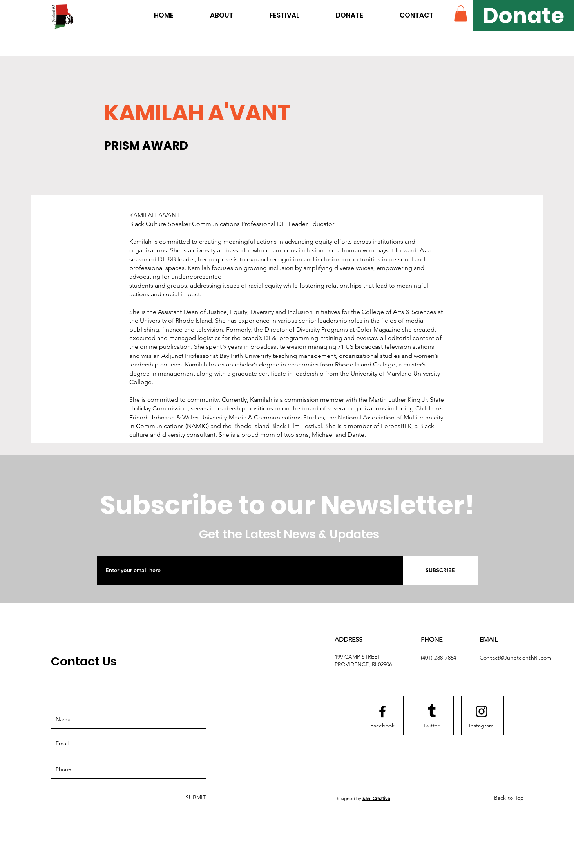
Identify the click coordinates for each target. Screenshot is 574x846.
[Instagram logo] (481, 711)
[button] (460, 13)
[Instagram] (481, 726)
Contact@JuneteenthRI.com (516, 657)
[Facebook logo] (382, 711)
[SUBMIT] (195, 798)
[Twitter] (431, 726)
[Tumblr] (432, 711)
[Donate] (523, 15)
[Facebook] (382, 726)
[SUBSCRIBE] (440, 570)
